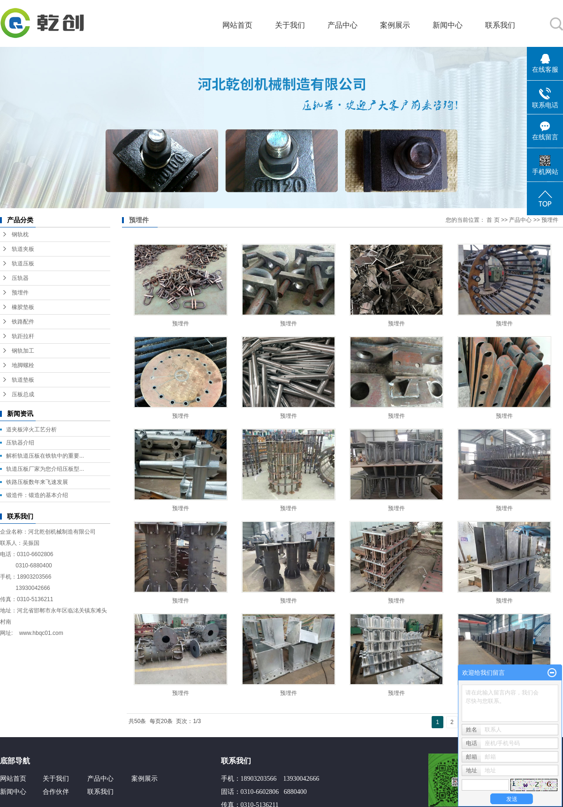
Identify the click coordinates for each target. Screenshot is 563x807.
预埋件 (20, 292)
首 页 (493, 220)
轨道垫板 (23, 380)
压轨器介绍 (20, 442)
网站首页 (237, 25)
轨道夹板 (23, 249)
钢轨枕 (20, 234)
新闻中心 (448, 25)
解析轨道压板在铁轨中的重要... (45, 456)
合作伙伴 (56, 791)
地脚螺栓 (23, 365)
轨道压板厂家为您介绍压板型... (45, 469)
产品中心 (342, 25)
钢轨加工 (23, 350)
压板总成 (23, 394)
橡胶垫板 (23, 307)
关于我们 (290, 25)
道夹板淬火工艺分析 (31, 429)
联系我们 (500, 25)
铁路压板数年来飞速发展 (37, 482)
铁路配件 (23, 321)
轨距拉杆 (23, 336)
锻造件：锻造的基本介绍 (37, 495)
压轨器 (20, 278)
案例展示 (395, 25)
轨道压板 (23, 263)
